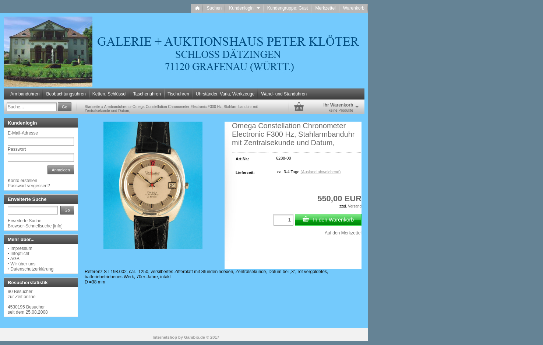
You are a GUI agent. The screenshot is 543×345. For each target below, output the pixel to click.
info (57, 226)
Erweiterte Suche (24, 220)
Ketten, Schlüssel (109, 94)
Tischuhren (178, 94)
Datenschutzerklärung (31, 269)
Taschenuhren (147, 94)
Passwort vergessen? (29, 185)
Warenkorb (353, 8)
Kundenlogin (244, 8)
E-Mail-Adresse (23, 133)
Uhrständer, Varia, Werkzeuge (225, 94)
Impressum (21, 248)
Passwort (17, 149)
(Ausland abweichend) (320, 172)
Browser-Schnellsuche (30, 226)
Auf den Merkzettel (343, 233)
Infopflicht (19, 253)
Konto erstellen (22, 180)
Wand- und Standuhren (284, 94)
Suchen (214, 8)
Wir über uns (22, 263)
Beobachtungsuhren (65, 94)
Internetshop (164, 337)
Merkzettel (325, 8)
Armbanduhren (24, 94)
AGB (15, 258)
